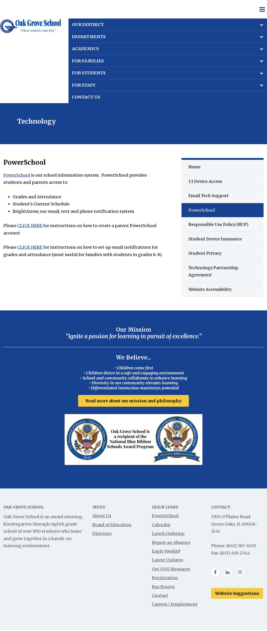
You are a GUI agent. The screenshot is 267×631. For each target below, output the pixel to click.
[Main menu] (262, 9)
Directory (102, 534)
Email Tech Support (208, 195)
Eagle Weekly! (166, 552)
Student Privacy (204, 253)
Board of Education (111, 525)
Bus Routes (163, 587)
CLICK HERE (29, 225)
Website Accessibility (209, 289)
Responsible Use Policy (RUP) (218, 224)
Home (194, 166)
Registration (165, 578)
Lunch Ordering (168, 534)
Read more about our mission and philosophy (133, 400)
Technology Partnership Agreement (213, 271)
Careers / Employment (175, 605)
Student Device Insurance (215, 239)
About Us (101, 516)
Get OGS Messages (171, 570)
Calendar (161, 525)
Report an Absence (171, 543)
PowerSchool (16, 175)
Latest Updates (167, 561)
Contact (160, 596)
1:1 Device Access (205, 181)
